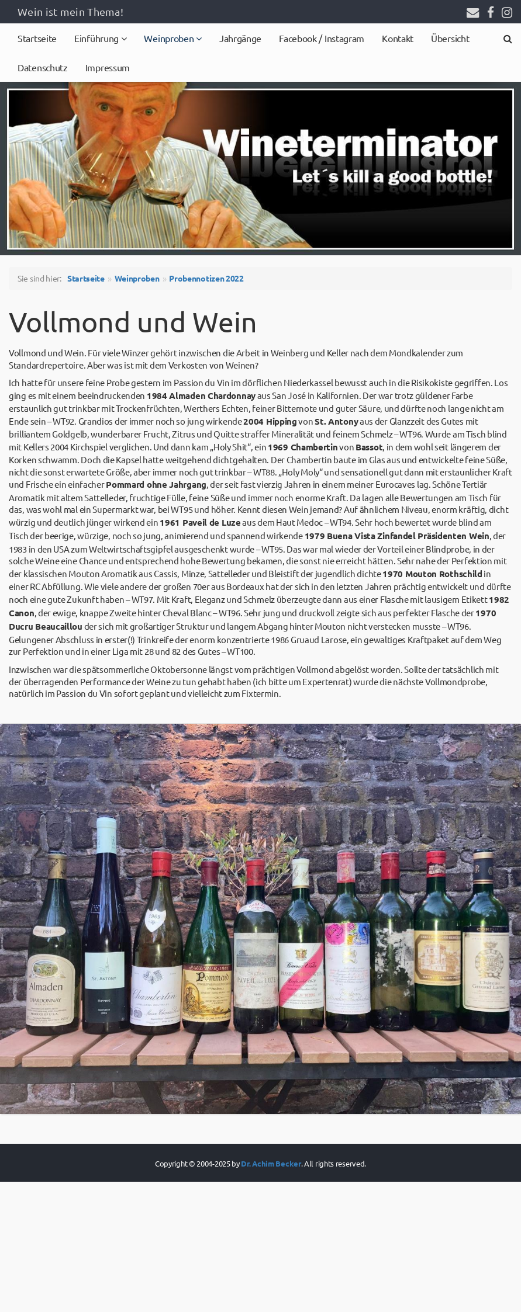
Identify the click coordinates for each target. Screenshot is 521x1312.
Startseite (37, 38)
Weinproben (170, 38)
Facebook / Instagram (321, 38)
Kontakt (397, 38)
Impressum (107, 67)
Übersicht (450, 38)
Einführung (97, 38)
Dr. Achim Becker (271, 1163)
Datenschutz (43, 67)
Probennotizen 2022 (206, 278)
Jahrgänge (240, 38)
